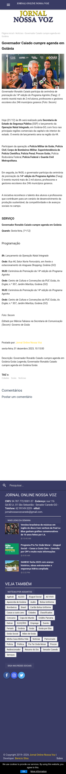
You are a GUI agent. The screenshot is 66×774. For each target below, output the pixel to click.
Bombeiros (12, 607)
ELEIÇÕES (21, 623)
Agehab (10, 597)
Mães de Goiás (29, 634)
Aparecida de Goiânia (16, 602)
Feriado (10, 628)
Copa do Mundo (27, 618)
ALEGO (21, 597)
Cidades (5, 378)
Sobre (59, 758)
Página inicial (8, 33)
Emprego (34, 623)
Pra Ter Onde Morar (37, 644)
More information (39, 771)
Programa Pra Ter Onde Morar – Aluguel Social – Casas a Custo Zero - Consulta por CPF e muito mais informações (41, 548)
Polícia (10, 644)
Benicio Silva (21, 758)
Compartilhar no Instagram (14, 675)
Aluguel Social (35, 597)
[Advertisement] (33, 718)
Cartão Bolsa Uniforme (40, 607)
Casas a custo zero (15, 612)
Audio (33, 602)
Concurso (11, 618)
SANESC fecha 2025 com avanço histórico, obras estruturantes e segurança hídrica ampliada (37, 565)
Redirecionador (14, 649)
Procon (53, 644)
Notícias (19, 33)
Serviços (11, 655)
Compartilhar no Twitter (21, 675)
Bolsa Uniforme (47, 602)
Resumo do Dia (32, 649)
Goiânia (21, 628)
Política (20, 644)
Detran (10, 623)
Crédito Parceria (46, 618)
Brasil (23, 607)
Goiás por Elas (45, 628)
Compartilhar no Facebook (6, 675)
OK (23, 771)
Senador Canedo (50, 649)
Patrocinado (49, 639)
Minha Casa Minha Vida (17, 639)
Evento (46, 623)
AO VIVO (50, 597)
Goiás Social (12, 634)
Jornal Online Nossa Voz (29, 342)
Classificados (46, 612)
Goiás (13, 378)
